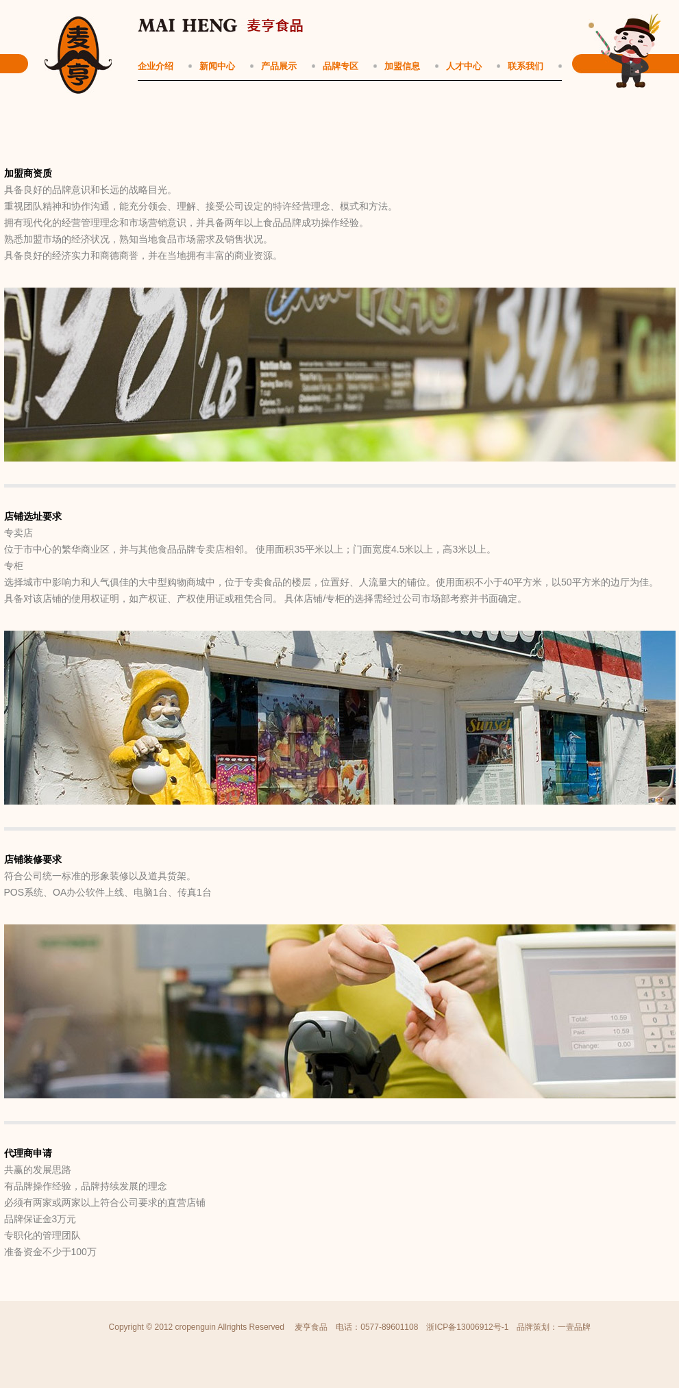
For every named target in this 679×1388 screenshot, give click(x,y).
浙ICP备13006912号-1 (467, 1327)
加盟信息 (402, 66)
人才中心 (464, 66)
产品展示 (279, 66)
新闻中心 (217, 66)
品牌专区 (340, 66)
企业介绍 (155, 66)
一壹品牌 (574, 1327)
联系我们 (525, 66)
